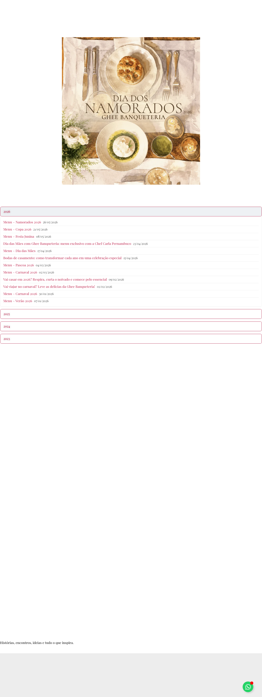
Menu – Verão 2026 (17, 300)
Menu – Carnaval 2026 (20, 272)
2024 (6, 326)
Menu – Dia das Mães (19, 250)
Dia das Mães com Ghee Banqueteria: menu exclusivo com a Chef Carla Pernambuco (67, 243)
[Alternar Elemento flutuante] (248, 687)
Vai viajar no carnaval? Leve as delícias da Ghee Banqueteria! (49, 286)
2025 (6, 314)
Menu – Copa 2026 (17, 229)
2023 (6, 339)
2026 (6, 211)
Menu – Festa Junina (18, 236)
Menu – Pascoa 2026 (18, 265)
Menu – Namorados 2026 (22, 222)
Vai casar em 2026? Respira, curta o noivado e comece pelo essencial (55, 279)
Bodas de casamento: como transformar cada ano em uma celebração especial (62, 257)
